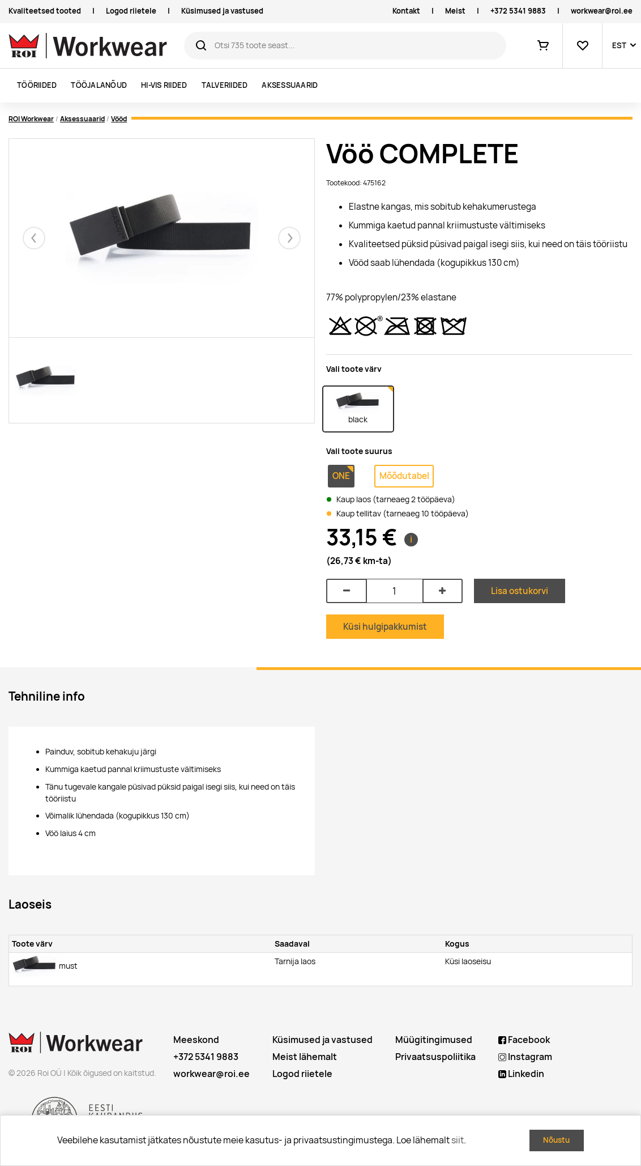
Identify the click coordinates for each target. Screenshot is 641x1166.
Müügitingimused (433, 1040)
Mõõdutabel (404, 476)
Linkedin (521, 1074)
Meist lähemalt (304, 1057)
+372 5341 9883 (518, 11)
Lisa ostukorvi (519, 591)
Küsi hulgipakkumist (385, 627)
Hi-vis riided (164, 85)
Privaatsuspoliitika (435, 1057)
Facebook (524, 1040)
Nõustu (556, 1140)
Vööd (119, 119)
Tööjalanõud (99, 85)
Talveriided (225, 85)
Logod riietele (131, 11)
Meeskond (196, 1040)
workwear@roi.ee (602, 11)
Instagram (525, 1057)
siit (457, 1140)
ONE (341, 476)
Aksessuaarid (290, 85)
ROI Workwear (31, 119)
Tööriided (37, 85)
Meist (455, 11)
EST (619, 45)
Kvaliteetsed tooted (44, 11)
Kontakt (406, 11)
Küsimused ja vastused (222, 11)
